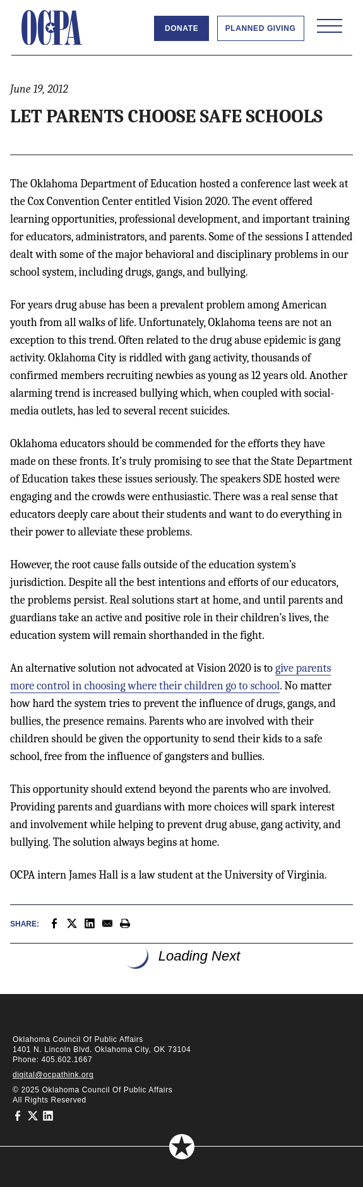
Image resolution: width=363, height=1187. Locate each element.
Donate (181, 28)
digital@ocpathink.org (53, 1074)
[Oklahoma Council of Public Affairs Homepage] (51, 27)
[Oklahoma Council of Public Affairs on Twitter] (33, 1115)
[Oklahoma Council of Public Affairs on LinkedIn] (48, 1115)
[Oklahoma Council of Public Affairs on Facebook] (18, 1115)
